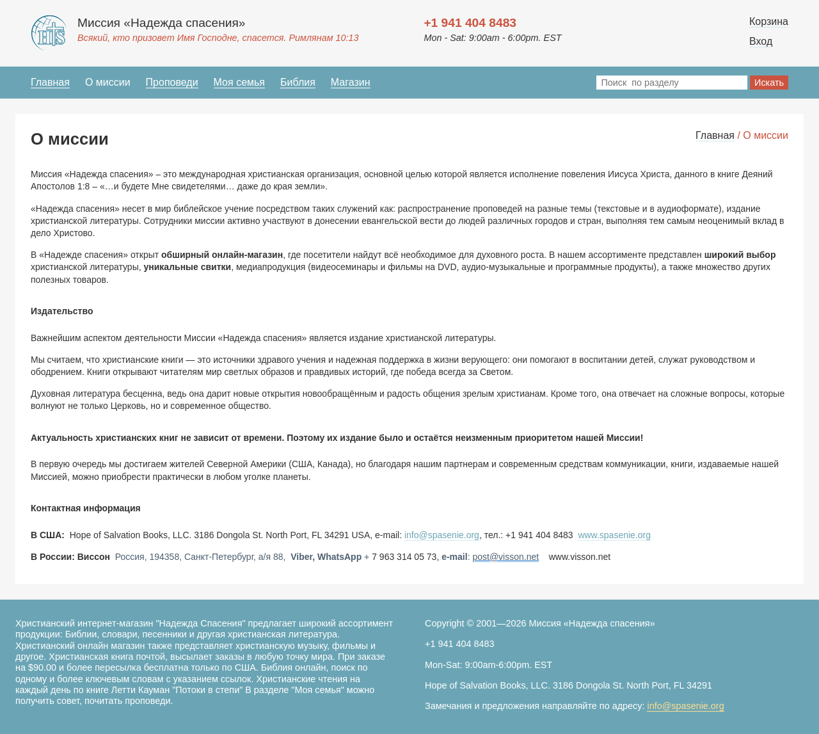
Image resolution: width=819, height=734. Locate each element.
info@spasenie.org (441, 535)
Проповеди (172, 82)
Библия (297, 82)
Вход (760, 41)
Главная (50, 82)
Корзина (768, 21)
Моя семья (239, 82)
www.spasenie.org (614, 535)
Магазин (350, 82)
